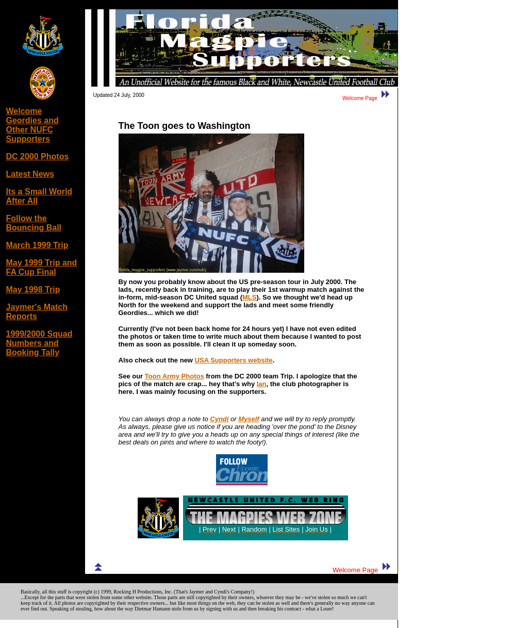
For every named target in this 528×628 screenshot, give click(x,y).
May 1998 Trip (33, 289)
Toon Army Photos (174, 376)
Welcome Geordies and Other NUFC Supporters (32, 125)
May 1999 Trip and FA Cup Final (41, 267)
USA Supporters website (234, 360)
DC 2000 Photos (37, 156)
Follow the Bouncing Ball (34, 223)
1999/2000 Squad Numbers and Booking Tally (39, 343)
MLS (249, 297)
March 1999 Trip (37, 245)
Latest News (30, 174)
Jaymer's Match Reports (37, 312)
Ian (262, 384)
